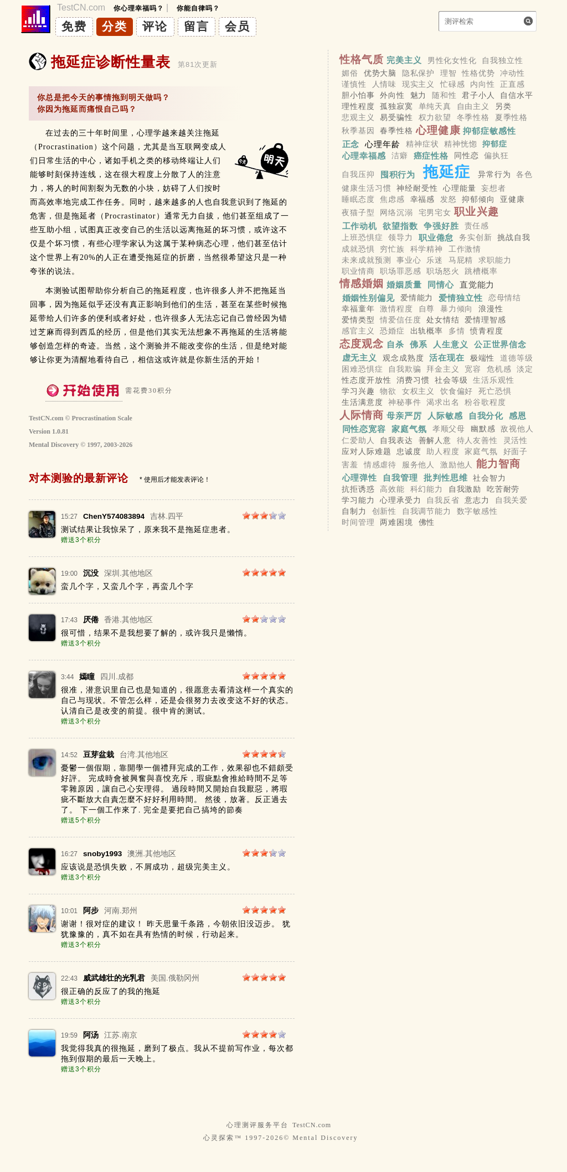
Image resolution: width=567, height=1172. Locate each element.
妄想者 (493, 188)
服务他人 (418, 464)
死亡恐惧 (494, 391)
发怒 (448, 199)
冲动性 (512, 73)
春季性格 (396, 131)
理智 (448, 73)
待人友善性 (477, 440)
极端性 (482, 357)
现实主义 (418, 84)
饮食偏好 (456, 391)
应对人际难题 (366, 451)
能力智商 (498, 464)
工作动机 (360, 225)
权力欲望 (435, 117)
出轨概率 (426, 331)
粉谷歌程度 (485, 402)
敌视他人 (517, 429)
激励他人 (456, 464)
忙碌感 (452, 84)
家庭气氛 (409, 429)
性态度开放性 (366, 380)
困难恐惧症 (362, 368)
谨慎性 (354, 84)
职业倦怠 (436, 237)
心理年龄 (382, 144)
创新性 (384, 511)
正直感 (512, 84)
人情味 (384, 84)
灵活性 (515, 440)
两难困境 (396, 522)
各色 (524, 174)
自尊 (427, 308)
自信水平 (516, 95)
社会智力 (489, 477)
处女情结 (442, 320)
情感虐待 (380, 464)
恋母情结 (504, 297)
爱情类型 (358, 320)
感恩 (518, 415)
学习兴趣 (358, 391)
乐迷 (434, 260)
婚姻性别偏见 (368, 297)
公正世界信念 (500, 344)
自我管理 (400, 477)
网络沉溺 (396, 212)
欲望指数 (400, 225)
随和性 (444, 95)
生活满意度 (362, 402)
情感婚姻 (361, 283)
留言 (196, 26)
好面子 (515, 451)
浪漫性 (490, 308)
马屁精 (461, 260)
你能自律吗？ (198, 8)
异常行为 (494, 174)
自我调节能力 (426, 511)
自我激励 (465, 489)
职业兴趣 (476, 211)
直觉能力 (477, 284)
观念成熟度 (403, 357)
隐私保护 (418, 73)
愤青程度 (486, 331)
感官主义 (358, 331)
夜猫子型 (358, 212)
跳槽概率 (481, 271)
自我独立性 (502, 60)
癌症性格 (431, 155)
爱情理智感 (485, 320)
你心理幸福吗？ (139, 8)
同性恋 (466, 156)
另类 (503, 106)
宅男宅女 (435, 212)
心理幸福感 (364, 155)
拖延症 (447, 171)
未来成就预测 (366, 260)
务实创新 (475, 237)
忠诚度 (408, 451)
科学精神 (426, 248)
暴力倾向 (456, 308)
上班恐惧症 (362, 237)
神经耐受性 (416, 188)
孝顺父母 (448, 429)
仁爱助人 (358, 440)
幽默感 (483, 429)
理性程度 (358, 106)
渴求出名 (442, 402)
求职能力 (494, 260)
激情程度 (396, 308)
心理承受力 (400, 500)
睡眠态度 (358, 199)
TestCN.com (311, 1125)
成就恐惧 (358, 248)
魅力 (418, 95)
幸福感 (422, 199)
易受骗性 (396, 117)
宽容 (473, 368)
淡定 (525, 368)
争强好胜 (441, 225)
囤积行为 (398, 174)
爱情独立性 (461, 297)
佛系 (418, 344)
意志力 (477, 500)
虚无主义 (360, 357)
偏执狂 (496, 156)
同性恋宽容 (364, 429)
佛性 (427, 522)
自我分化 (486, 415)
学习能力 (358, 500)
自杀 (395, 344)
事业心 (408, 260)
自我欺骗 (404, 368)
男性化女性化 (452, 60)
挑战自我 (513, 237)
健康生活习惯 (366, 188)
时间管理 (358, 522)
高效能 (392, 489)
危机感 (499, 368)
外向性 (392, 95)
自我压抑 (358, 174)
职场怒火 (442, 271)
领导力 (400, 237)
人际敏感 (445, 415)
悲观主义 (358, 117)
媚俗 (350, 73)
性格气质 (361, 59)
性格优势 (478, 73)
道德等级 (516, 357)
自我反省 (442, 500)
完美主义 (404, 60)
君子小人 (478, 95)
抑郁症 (494, 144)
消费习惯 (412, 380)
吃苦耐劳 (503, 489)
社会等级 (451, 380)
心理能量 (459, 188)
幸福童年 (358, 308)
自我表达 (396, 440)
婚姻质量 (404, 284)
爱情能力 (416, 297)
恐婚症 (392, 331)
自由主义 (473, 106)
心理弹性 (360, 477)
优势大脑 (380, 73)
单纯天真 (435, 106)
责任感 (477, 225)
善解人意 (435, 440)
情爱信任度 (400, 320)
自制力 (354, 511)
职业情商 (358, 271)
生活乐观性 (493, 380)
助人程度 (442, 451)
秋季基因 (358, 131)
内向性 (482, 84)
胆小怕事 (358, 95)
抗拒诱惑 (358, 489)
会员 (237, 26)
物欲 (388, 391)
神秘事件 (404, 402)
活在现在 (447, 357)
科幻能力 (426, 489)
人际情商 (361, 415)
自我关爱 (511, 500)
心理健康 (438, 130)
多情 (457, 331)
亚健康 (512, 199)
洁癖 (399, 156)
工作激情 (465, 248)
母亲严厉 (404, 415)
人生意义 (450, 344)
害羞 (350, 464)
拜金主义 (442, 368)
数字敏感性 (477, 511)
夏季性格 (511, 117)
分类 (114, 26)
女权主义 (418, 391)
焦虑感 (392, 199)
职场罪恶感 (400, 271)
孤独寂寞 (396, 106)
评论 (155, 26)
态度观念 (361, 344)
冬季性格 (473, 117)
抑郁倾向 (478, 199)
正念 (351, 144)
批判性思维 (446, 477)
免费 (74, 26)
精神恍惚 (460, 144)
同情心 (440, 284)
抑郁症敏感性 (489, 131)
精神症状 (422, 144)
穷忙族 (392, 248)
